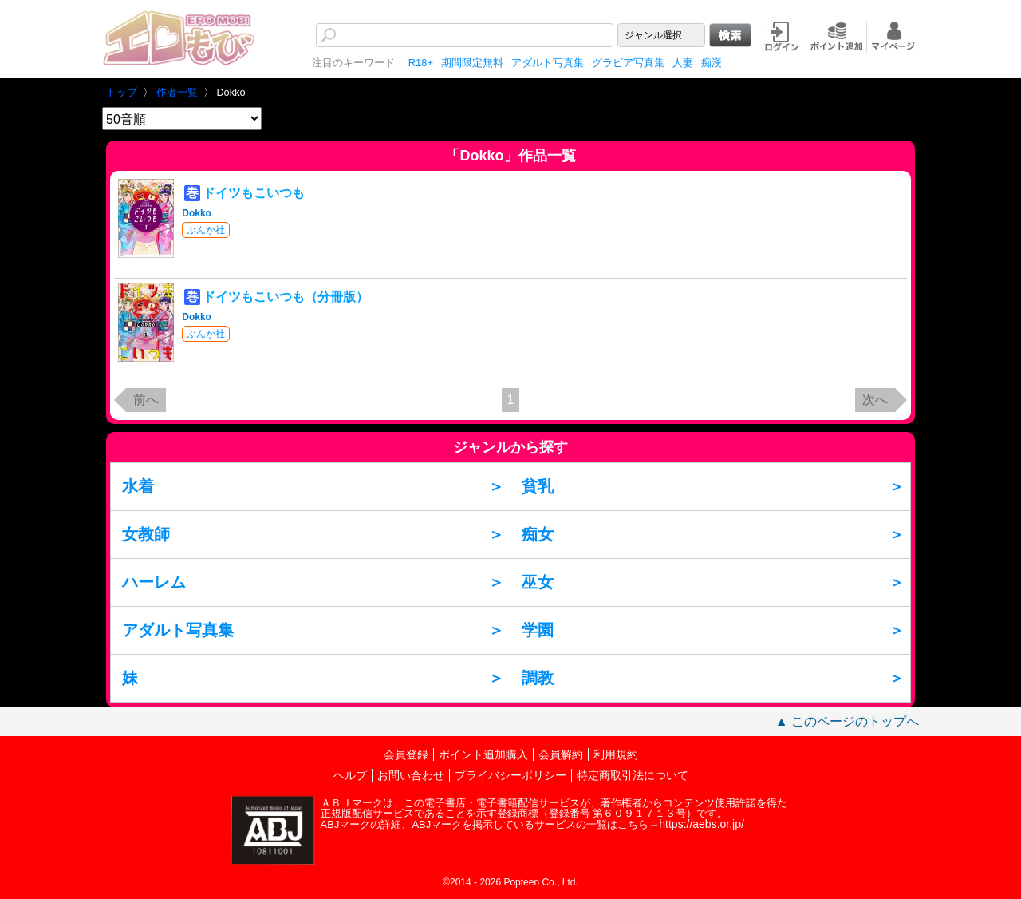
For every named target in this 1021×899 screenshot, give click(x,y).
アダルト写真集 (547, 62)
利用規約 (615, 754)
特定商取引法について (632, 775)
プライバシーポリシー (510, 775)
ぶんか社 (206, 230)
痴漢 (711, 62)
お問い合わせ (410, 775)
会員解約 (560, 754)
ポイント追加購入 (483, 754)
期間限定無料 (472, 62)
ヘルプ (350, 775)
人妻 (682, 62)
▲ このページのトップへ (847, 721)
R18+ (420, 62)
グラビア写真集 (628, 62)
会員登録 (406, 754)
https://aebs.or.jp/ (701, 824)
